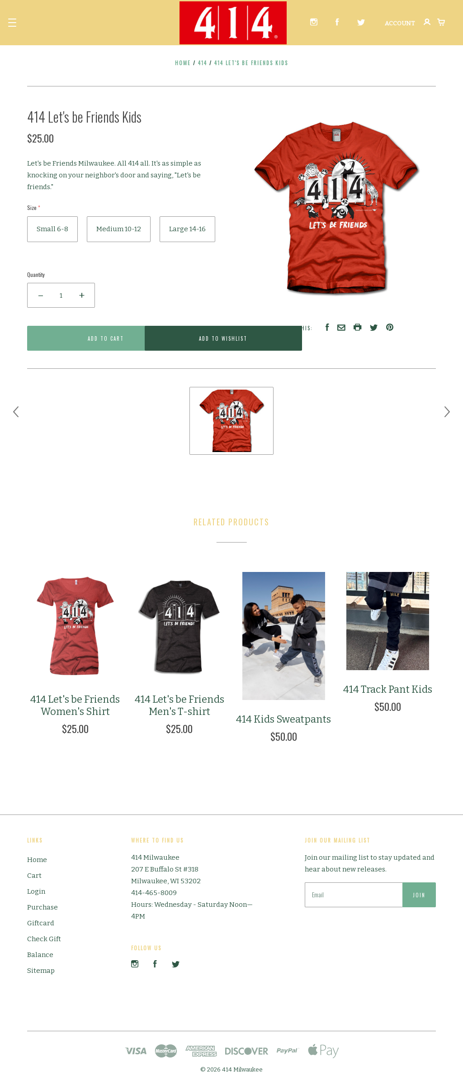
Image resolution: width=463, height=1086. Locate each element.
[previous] (16, 412)
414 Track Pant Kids (387, 689)
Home (183, 63)
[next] (447, 412)
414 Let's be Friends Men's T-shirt (179, 705)
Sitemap (41, 971)
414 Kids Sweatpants (283, 719)
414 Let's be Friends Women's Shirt (75, 705)
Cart (34, 876)
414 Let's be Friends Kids (251, 63)
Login (36, 891)
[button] (12, 22)
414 (202, 63)
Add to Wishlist (179, 338)
